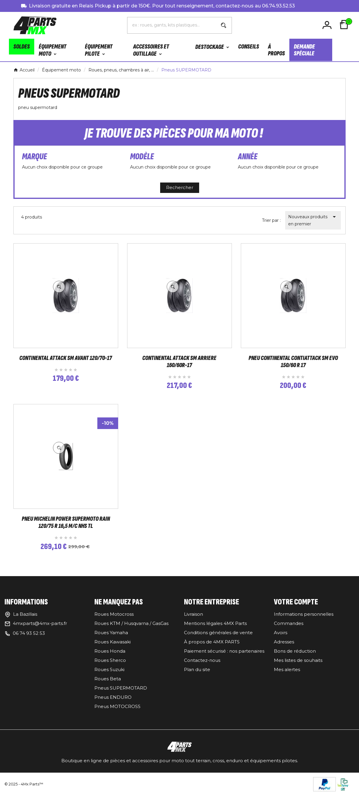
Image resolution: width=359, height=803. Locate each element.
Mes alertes (287, 676)
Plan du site (197, 676)
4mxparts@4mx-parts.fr (40, 630)
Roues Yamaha (111, 640)
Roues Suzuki (109, 676)
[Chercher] (171, 25)
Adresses (284, 649)
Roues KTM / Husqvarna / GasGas (131, 630)
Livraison (193, 621)
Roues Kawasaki (112, 649)
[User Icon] (327, 25)
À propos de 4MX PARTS (212, 649)
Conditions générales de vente (218, 640)
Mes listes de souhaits (298, 667)
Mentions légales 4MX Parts (215, 630)
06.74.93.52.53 (278, 6)
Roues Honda (109, 658)
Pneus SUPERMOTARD (120, 695)
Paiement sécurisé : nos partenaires (224, 658)
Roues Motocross (114, 621)
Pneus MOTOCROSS (117, 713)
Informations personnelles (303, 621)
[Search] (223, 25)
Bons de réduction (295, 658)
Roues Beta (107, 686)
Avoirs (280, 640)
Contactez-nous (202, 667)
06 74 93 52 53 (29, 640)
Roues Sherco (110, 667)
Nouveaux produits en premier (313, 220)
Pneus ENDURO (113, 704)
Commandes (288, 630)
